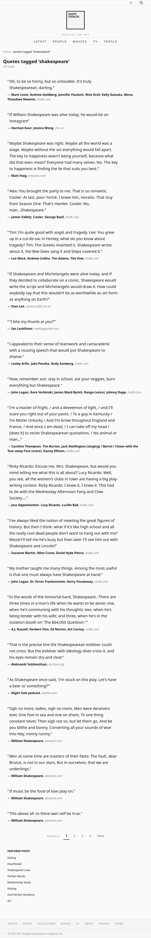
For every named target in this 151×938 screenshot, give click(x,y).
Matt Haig (19, 176)
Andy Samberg (62, 363)
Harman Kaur (21, 128)
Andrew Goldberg (43, 95)
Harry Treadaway (80, 581)
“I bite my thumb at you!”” (32, 321)
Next (100, 836)
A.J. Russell (19, 629)
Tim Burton (51, 446)
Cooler (38, 217)
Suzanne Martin (23, 553)
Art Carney (76, 629)
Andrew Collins (38, 258)
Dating (11, 858)
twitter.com (49, 693)
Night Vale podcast (25, 693)
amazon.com (37, 176)
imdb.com (44, 99)
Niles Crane (45, 553)
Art (9, 901)
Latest (40, 41)
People (60, 41)
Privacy (104, 923)
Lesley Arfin (20, 363)
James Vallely (21, 217)
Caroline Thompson (26, 446)
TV (95, 41)
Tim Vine (77, 258)
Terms (119, 923)
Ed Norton (58, 629)
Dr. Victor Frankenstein (47, 581)
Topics (110, 41)
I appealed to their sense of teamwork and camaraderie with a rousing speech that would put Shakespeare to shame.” (59, 350)
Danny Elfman (53, 451)
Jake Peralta (40, 363)
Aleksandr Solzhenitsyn (29, 664)
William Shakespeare (27, 741)
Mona (128, 95)
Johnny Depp (116, 392)
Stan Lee (17, 306)
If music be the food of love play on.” (42, 791)
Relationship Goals (19, 882)
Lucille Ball (70, 505)
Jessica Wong (43, 128)
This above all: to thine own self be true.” (45, 813)
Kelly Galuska (112, 95)
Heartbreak (14, 864)
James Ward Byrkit (68, 392)
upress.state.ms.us (38, 306)
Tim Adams (60, 258)
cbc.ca (59, 128)
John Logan (19, 392)
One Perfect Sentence (21, 894)
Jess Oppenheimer (25, 505)
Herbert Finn (39, 629)
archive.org (56, 664)
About (89, 923)
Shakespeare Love (18, 870)
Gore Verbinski (41, 392)
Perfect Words (16, 876)
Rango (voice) (94, 392)
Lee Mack (18, 258)
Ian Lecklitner (22, 328)
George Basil (54, 217)
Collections (46, 923)
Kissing (11, 888)
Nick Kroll (92, 95)
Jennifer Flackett (71, 95)
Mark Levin (19, 95)
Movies (80, 41)
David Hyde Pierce (70, 553)
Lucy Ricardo (50, 505)
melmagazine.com (46, 328)
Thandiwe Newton (21, 99)
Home (7, 51)
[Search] (141, 3)
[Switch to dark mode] (130, 2)
